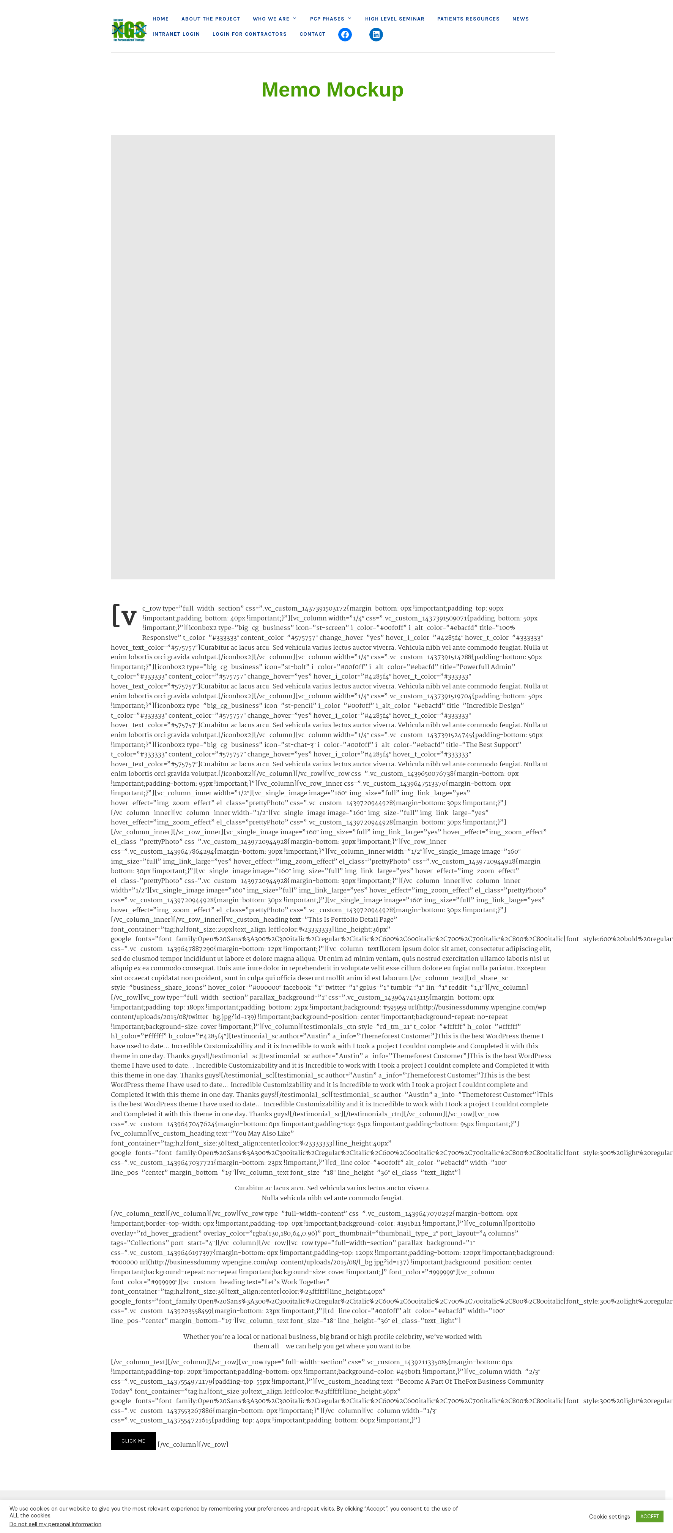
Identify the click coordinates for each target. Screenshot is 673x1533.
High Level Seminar (395, 19)
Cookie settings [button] (609, 1516)
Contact (312, 34)
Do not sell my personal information (55, 1524)
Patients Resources (468, 19)
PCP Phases (327, 19)
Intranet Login (176, 34)
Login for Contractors (250, 34)
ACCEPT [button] (649, 1516)
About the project (210, 19)
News (520, 19)
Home (161, 19)
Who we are (271, 19)
